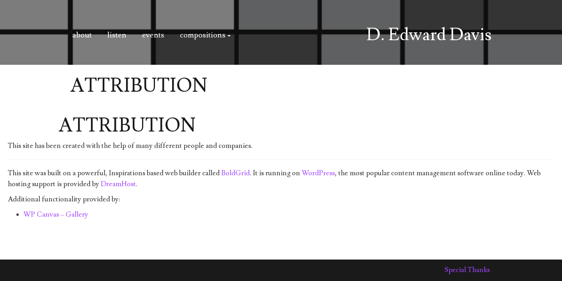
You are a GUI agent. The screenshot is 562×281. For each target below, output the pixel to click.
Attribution (127, 125)
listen (116, 35)
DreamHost (118, 184)
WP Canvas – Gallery (55, 214)
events (153, 35)
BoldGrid (235, 173)
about (82, 35)
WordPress (318, 173)
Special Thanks (467, 269)
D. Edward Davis (429, 35)
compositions (205, 35)
